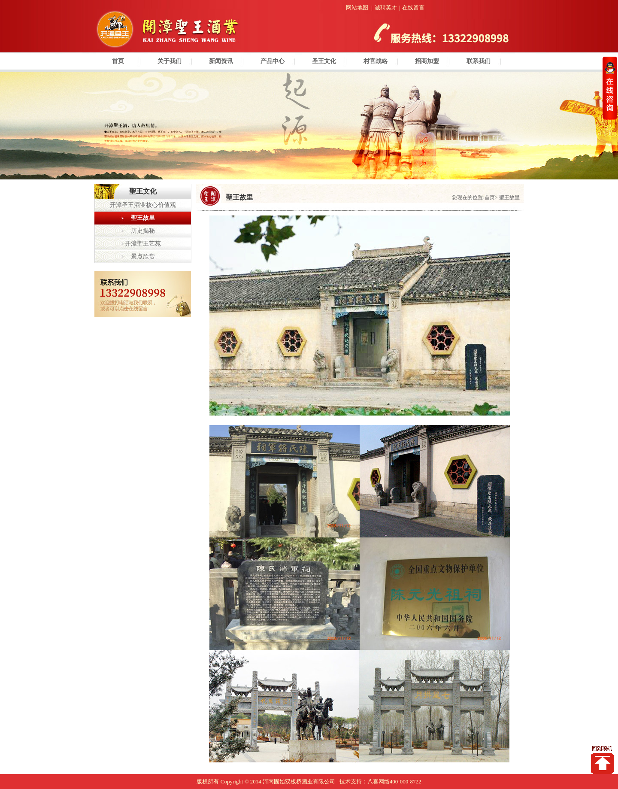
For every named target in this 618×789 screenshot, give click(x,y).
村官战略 (376, 61)
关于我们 (170, 61)
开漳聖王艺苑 (143, 243)
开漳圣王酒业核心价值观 (143, 205)
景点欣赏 (143, 256)
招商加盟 (427, 61)
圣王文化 (324, 61)
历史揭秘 (143, 231)
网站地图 (357, 7)
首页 (118, 61)
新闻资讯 (221, 61)
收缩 (610, 88)
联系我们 (479, 61)
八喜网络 (378, 781)
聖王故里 (143, 218)
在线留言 (413, 7)
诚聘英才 (386, 7)
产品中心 (273, 61)
